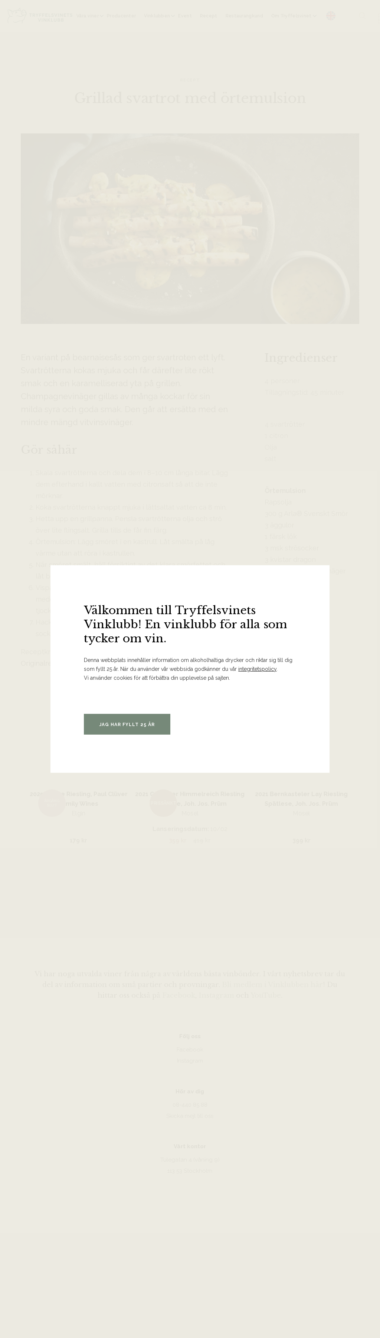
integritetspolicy (257, 669)
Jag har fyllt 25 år (127, 724)
